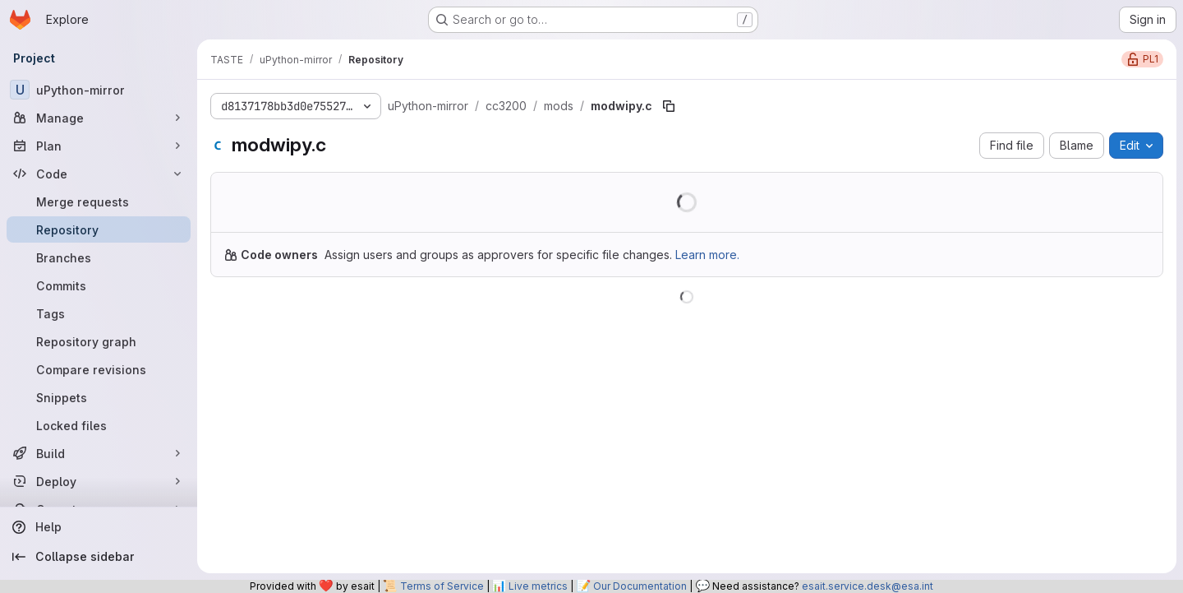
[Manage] (99, 117)
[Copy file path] (669, 106)
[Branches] (99, 257)
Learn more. (707, 255)
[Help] (99, 527)
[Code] (99, 173)
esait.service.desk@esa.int (867, 586)
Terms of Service (442, 586)
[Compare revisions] (99, 369)
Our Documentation (640, 586)
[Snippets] (99, 397)
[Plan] (99, 145)
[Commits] (99, 285)
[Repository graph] (99, 341)
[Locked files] (99, 425)
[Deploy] (99, 481)
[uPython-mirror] (99, 89)
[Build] (99, 453)
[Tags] (99, 313)
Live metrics (538, 586)
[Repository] (99, 229)
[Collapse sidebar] (99, 557)
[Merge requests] (99, 201)
